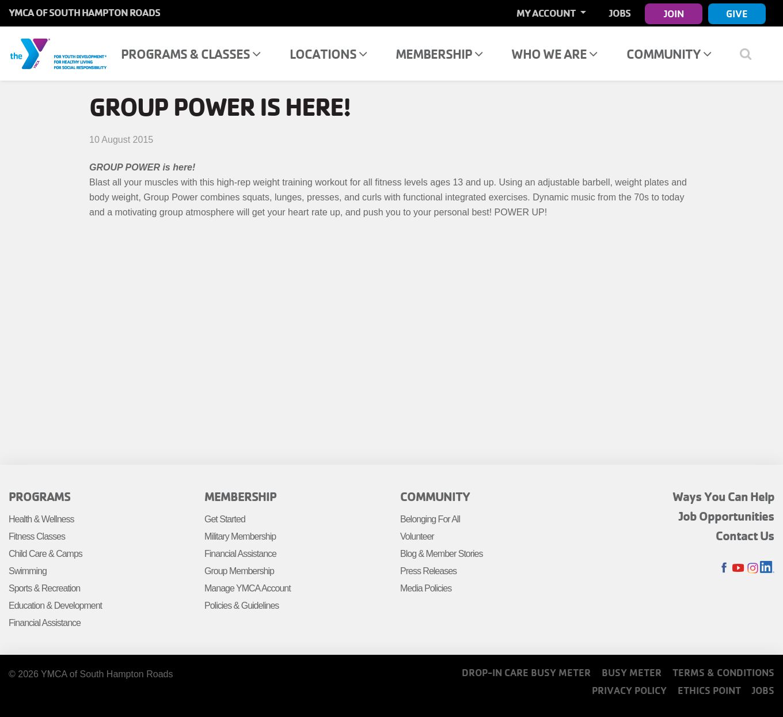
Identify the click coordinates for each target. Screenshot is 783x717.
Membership (439, 53)
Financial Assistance (45, 623)
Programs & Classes (190, 53)
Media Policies (425, 588)
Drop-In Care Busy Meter (526, 672)
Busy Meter (632, 672)
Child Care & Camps (45, 554)
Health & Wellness (41, 519)
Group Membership (239, 571)
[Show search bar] (750, 53)
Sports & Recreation (44, 588)
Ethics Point (709, 690)
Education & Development (55, 605)
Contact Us (745, 536)
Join (674, 13)
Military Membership (240, 536)
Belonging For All (430, 519)
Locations (328, 53)
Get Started (224, 519)
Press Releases (428, 571)
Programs (39, 496)
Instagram (753, 568)
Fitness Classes (37, 536)
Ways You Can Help (723, 496)
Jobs (619, 13)
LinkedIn (767, 568)
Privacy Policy (629, 690)
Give (737, 13)
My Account (546, 13)
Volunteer (417, 536)
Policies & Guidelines (241, 605)
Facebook (724, 568)
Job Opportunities (726, 516)
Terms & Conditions (723, 672)
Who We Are (554, 53)
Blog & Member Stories (441, 554)
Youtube (738, 568)
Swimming (28, 571)
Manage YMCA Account (247, 588)
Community (668, 53)
